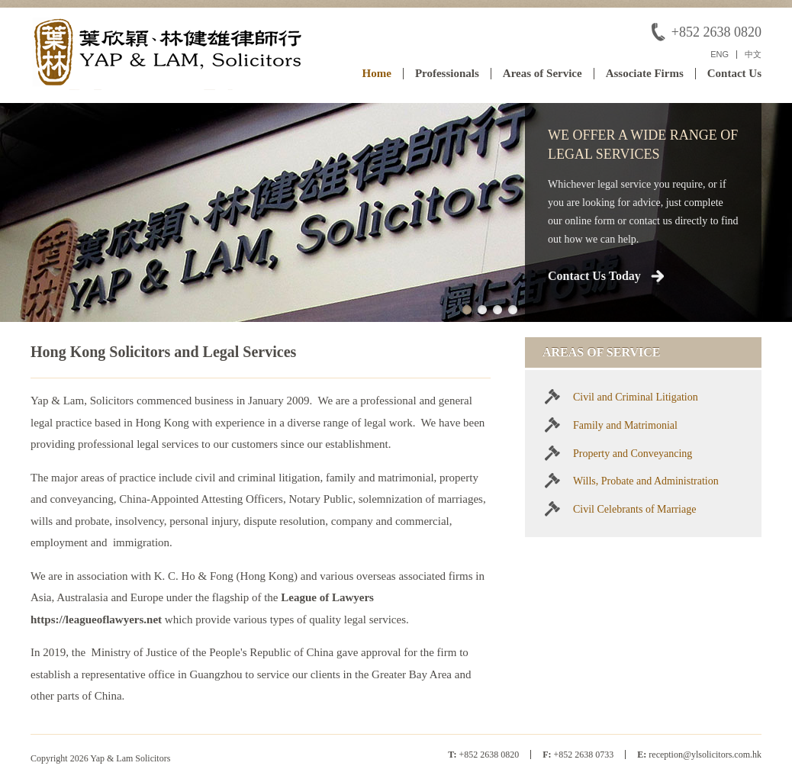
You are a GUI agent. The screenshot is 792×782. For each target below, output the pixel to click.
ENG (719, 54)
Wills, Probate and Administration (646, 481)
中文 (753, 54)
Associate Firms (645, 73)
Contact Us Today (594, 275)
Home (376, 73)
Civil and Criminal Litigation (635, 397)
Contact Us (734, 73)
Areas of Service (542, 73)
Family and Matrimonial (625, 425)
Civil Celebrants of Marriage (634, 509)
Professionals (447, 73)
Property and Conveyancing (632, 453)
